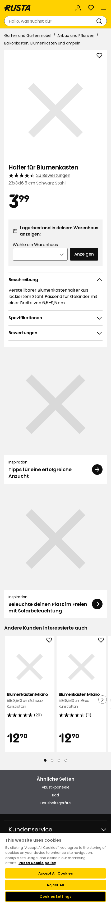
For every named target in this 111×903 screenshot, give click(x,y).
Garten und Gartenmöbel (27, 35)
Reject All (55, 884)
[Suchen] (100, 21)
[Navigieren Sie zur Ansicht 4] (65, 760)
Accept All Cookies (55, 873)
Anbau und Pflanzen (75, 35)
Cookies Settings (55, 896)
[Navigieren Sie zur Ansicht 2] (52, 760)
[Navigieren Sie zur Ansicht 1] (45, 760)
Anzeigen (84, 254)
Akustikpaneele (56, 787)
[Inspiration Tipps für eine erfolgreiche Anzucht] (55, 418)
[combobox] (50, 21)
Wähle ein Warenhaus (35, 245)
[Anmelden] (78, 8)
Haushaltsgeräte (55, 803)
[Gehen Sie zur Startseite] (17, 8)
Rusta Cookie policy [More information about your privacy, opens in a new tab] (37, 862)
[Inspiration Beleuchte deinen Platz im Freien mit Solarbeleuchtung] (55, 553)
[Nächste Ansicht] (102, 699)
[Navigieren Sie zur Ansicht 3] (59, 760)
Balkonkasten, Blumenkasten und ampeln (42, 43)
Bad (55, 795)
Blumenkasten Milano (29, 700)
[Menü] (103, 8)
